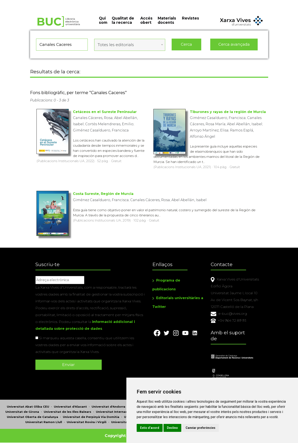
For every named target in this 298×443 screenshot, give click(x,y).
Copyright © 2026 (123, 433)
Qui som (103, 23)
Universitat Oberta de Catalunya (32, 415)
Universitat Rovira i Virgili (86, 420)
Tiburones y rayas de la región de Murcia (228, 113)
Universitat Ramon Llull (43, 420)
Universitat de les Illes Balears (67, 410)
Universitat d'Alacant (70, 405)
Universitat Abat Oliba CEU (28, 405)
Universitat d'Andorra (108, 405)
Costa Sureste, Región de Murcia (103, 195)
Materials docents (167, 23)
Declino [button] (195, 427)
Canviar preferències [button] (223, 427)
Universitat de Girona (22, 410)
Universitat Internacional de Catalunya (126, 410)
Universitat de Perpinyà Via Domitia (91, 415)
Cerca (186, 47)
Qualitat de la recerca (123, 23)
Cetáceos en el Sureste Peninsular (105, 113)
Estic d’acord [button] (172, 427)
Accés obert (146, 23)
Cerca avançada (234, 47)
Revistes (190, 21)
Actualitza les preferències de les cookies (39, 3)
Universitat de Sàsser (128, 420)
